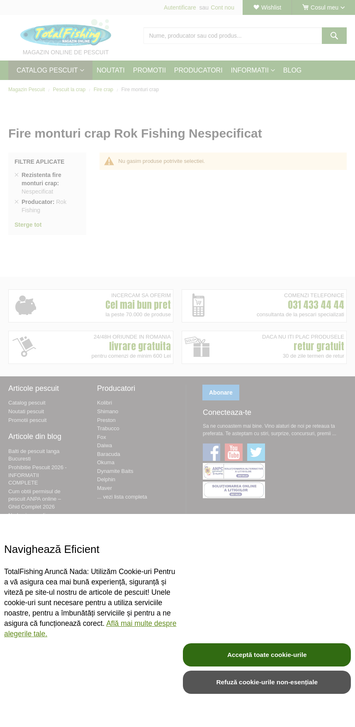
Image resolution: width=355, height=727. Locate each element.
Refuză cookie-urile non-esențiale (267, 682)
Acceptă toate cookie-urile (267, 654)
